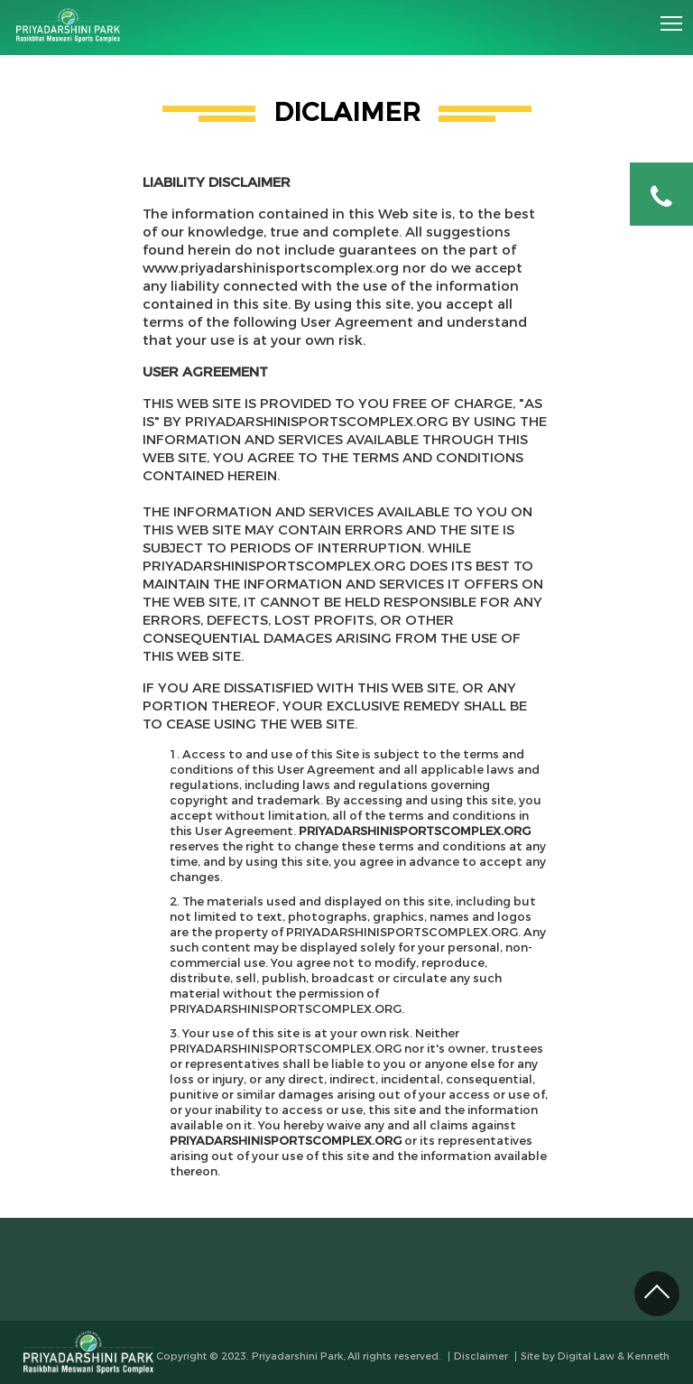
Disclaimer (481, 1356)
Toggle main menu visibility (672, 17)
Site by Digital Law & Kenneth (595, 1356)
